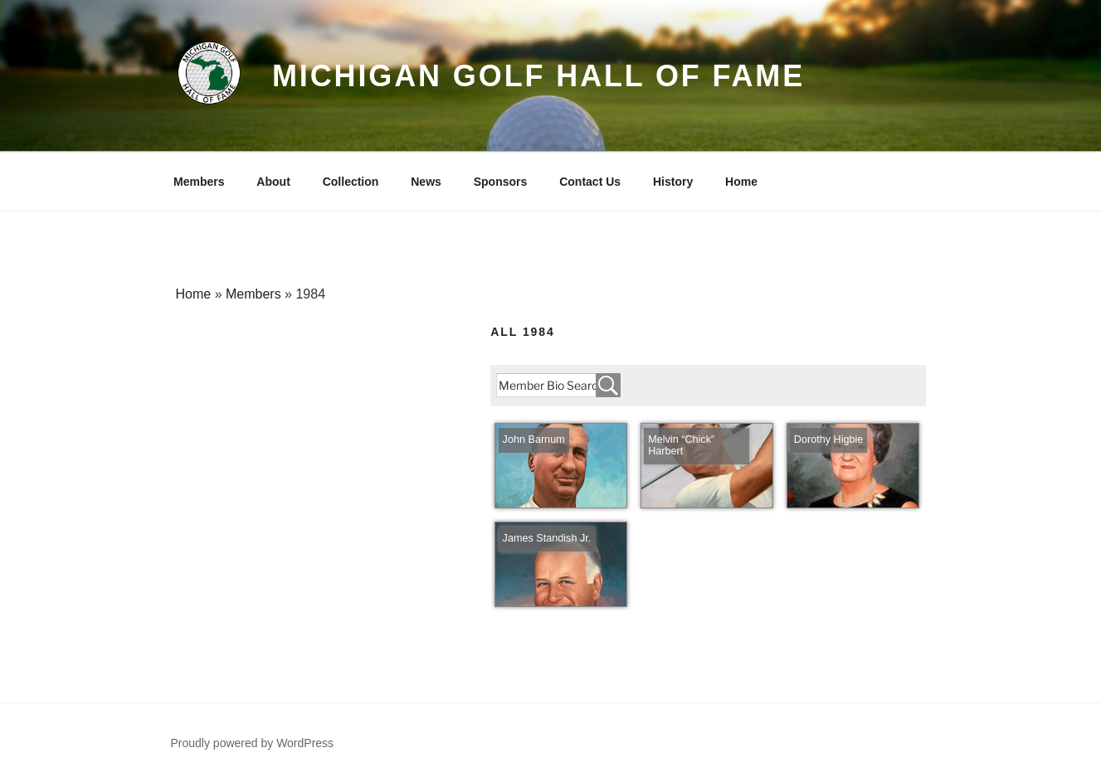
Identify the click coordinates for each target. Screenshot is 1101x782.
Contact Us (590, 181)
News (426, 181)
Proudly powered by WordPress (252, 743)
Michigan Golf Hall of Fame (538, 76)
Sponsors (501, 181)
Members (198, 181)
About (273, 181)
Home (741, 181)
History (673, 181)
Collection (351, 181)
